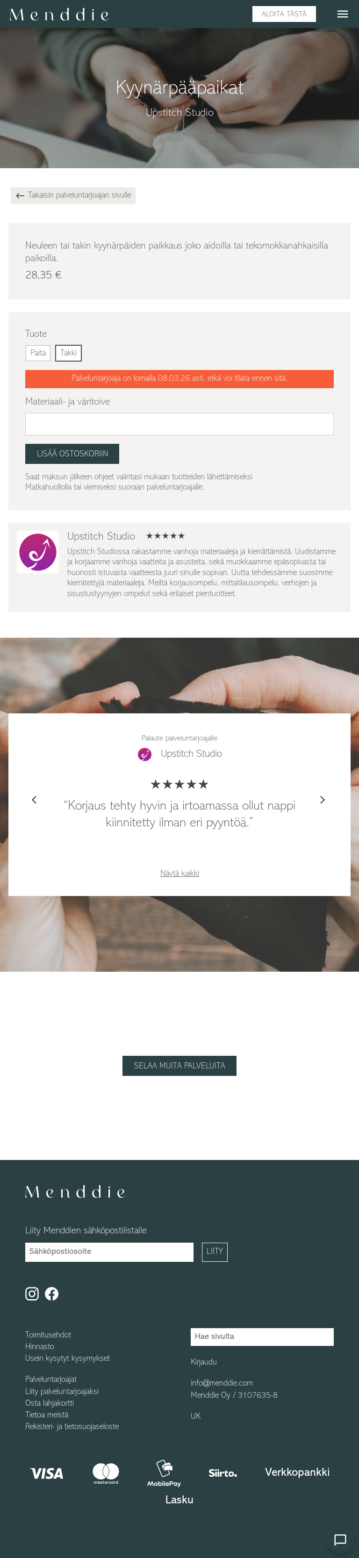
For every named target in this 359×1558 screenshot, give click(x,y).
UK (196, 1417)
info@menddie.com (222, 1384)
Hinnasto (39, 1347)
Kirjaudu (204, 1363)
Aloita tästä (284, 14)
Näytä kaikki (179, 873)
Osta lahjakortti (49, 1404)
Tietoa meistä (46, 1415)
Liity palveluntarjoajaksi (62, 1392)
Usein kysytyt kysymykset (67, 1359)
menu (343, 14)
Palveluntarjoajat (51, 1380)
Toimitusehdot (48, 1335)
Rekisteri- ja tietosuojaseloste (72, 1427)
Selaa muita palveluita (179, 1066)
